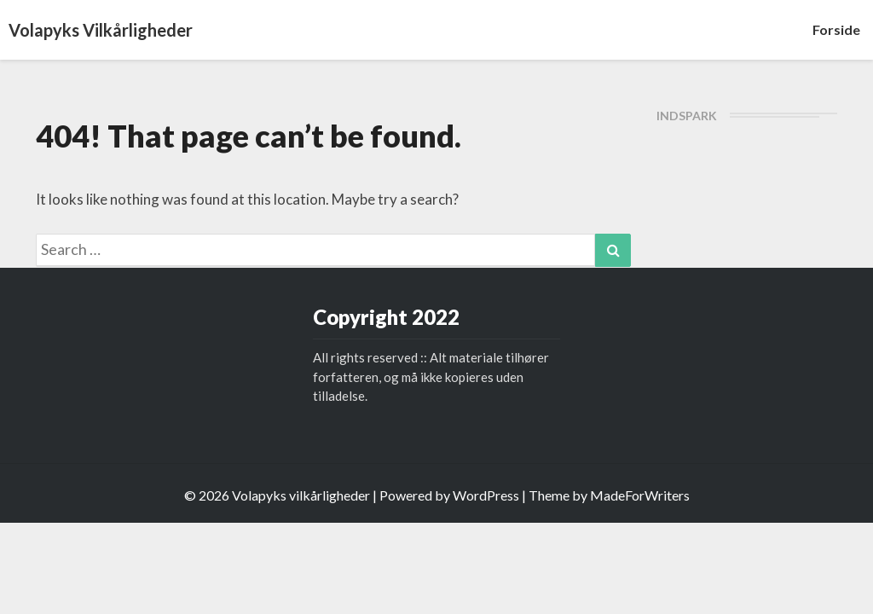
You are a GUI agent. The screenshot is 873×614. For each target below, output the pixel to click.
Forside (836, 29)
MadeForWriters (640, 495)
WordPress (486, 495)
